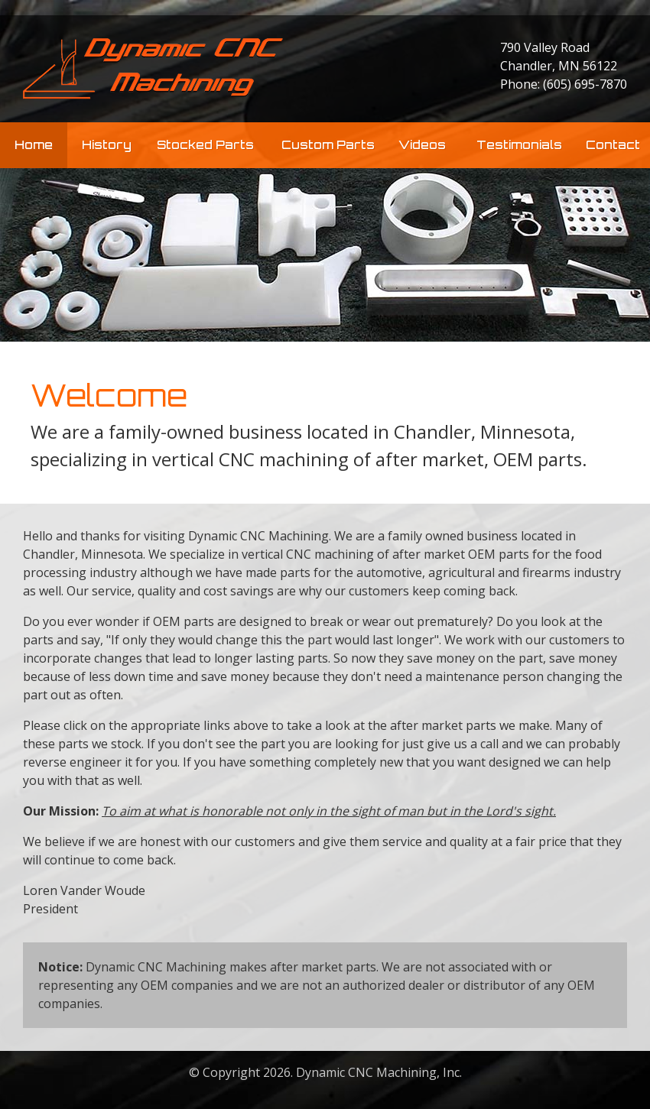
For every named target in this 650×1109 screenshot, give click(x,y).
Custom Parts (328, 145)
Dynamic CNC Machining (153, 68)
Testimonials (519, 145)
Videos (422, 145)
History (107, 145)
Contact (613, 145)
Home (34, 145)
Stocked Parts (205, 145)
